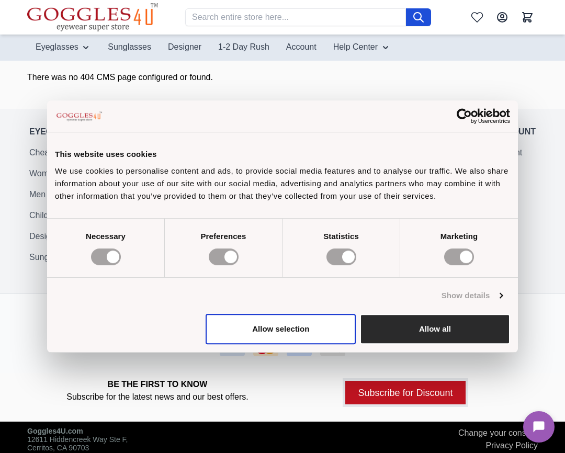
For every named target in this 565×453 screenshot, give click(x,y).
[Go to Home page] (92, 17)
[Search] (418, 17)
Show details (466, 295)
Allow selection (280, 328)
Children (45, 221)
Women (43, 179)
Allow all (435, 328)
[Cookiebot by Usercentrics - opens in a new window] (464, 116)
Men (37, 200)
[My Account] (502, 17)
